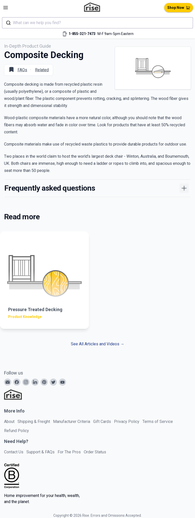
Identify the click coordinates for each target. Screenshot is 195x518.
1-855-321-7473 (82, 34)
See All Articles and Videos (97, 344)
